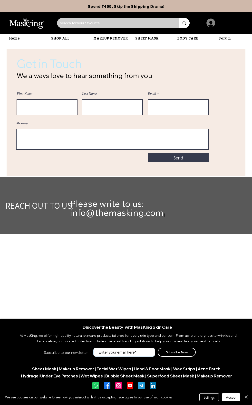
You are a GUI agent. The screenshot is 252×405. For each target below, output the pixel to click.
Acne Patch (209, 368)
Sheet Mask (44, 368)
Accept (231, 397)
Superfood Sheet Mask (170, 375)
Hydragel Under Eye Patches (49, 375)
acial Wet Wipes (115, 368)
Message (22, 123)
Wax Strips (184, 368)
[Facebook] (107, 385)
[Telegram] (141, 385)
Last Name (89, 94)
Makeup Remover (76, 368)
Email (152, 94)
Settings (209, 397)
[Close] (246, 397)
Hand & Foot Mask (152, 368)
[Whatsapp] (95, 385)
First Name (24, 94)
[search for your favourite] (114, 23)
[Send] (178, 157)
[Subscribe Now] (177, 352)
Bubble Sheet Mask (125, 375)
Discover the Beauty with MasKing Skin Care (127, 327)
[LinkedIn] (153, 385)
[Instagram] (118, 385)
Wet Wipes (91, 375)
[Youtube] (130, 385)
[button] (112, 38)
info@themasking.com (117, 212)
